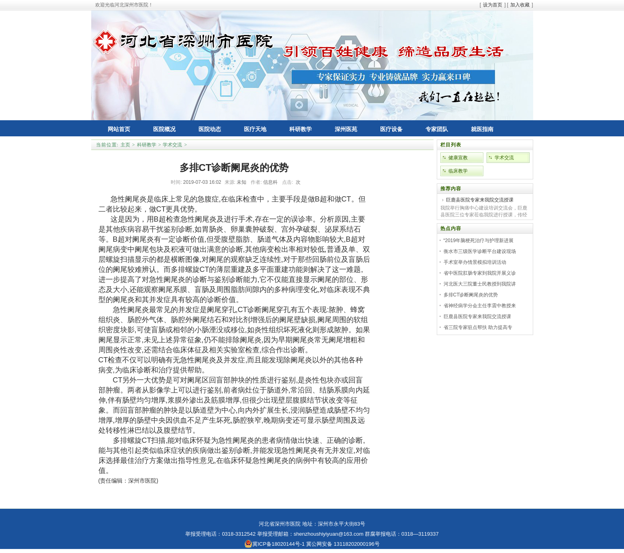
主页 (125, 145)
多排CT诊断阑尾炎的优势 (471, 295)
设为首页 (492, 5)
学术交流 (172, 145)
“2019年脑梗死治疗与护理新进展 (479, 240)
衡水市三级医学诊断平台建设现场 (480, 251)
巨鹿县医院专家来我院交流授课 (480, 200)
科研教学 (146, 145)
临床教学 (458, 171)
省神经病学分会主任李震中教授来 (480, 305)
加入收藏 (520, 5)
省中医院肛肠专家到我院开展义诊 (480, 273)
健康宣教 (458, 157)
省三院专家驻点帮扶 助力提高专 (478, 327)
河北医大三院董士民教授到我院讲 (480, 284)
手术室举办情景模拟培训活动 (475, 262)
